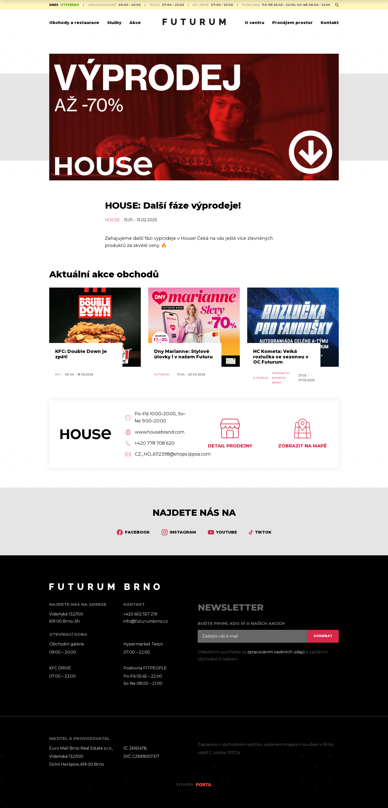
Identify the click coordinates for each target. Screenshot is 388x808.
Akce (135, 22)
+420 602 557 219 (140, 614)
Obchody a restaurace (74, 22)
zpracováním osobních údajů (276, 652)
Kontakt (330, 22)
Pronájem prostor (292, 22)
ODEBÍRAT (323, 636)
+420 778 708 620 (149, 443)
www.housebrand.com (155, 432)
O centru (254, 22)
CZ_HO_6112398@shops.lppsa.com (157, 454)
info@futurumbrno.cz (145, 621)
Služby (114, 22)
